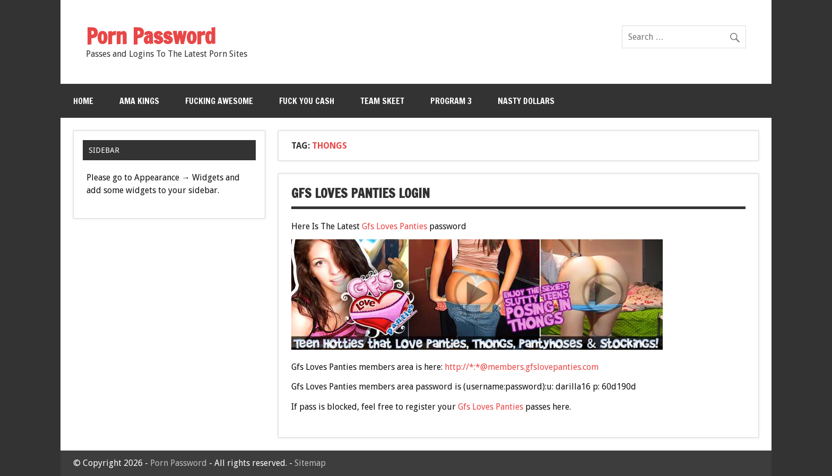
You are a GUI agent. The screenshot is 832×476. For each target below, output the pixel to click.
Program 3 (451, 101)
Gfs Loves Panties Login (360, 193)
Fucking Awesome (219, 101)
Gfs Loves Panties (394, 226)
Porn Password (178, 463)
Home (83, 101)
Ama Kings (139, 101)
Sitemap (310, 463)
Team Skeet (382, 101)
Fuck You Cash (306, 101)
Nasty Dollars (526, 101)
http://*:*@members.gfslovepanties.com (522, 367)
